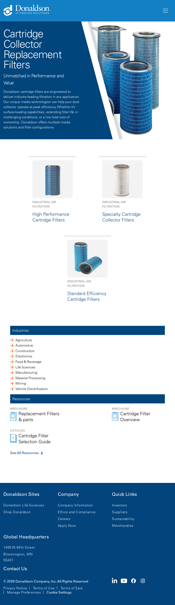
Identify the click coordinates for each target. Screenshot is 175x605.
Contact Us (15, 569)
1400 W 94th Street (19, 547)
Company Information (75, 505)
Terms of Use (44, 588)
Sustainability (123, 518)
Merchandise (122, 525)
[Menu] (165, 11)
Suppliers (120, 512)
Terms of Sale (72, 588)
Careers (64, 518)
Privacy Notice (15, 588)
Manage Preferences (24, 592)
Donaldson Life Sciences (23, 505)
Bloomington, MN (18, 554)
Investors (119, 505)
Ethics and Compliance (77, 512)
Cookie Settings (59, 592)
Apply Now (67, 525)
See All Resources (24, 453)
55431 (8, 560)
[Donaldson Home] (80, 10)
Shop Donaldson (17, 512)
